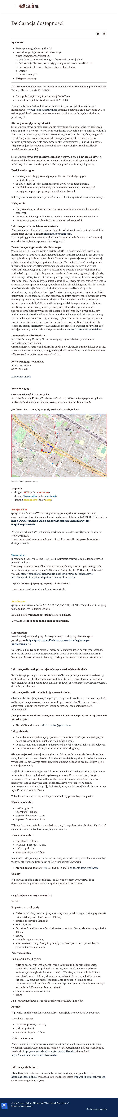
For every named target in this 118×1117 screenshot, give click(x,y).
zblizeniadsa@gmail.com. (57, 233)
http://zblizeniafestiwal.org (89, 1076)
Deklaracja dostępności (96, 1109)
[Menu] (13, 6)
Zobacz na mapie (21, 376)
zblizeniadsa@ (84, 868)
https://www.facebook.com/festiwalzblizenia (48, 1051)
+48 (45, 868)
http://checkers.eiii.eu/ (24, 1076)
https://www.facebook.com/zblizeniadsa (34, 1055)
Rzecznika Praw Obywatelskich (84, 329)
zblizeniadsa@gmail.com (56, 725)
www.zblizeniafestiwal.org (42, 109)
